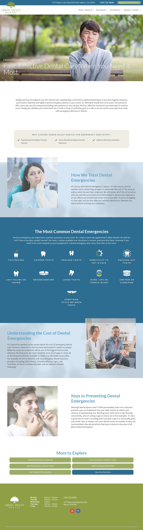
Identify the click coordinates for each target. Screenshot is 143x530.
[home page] (11, 6)
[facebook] (78, 503)
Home (81, 9)
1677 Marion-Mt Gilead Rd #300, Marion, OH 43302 (73, 2)
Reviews (127, 9)
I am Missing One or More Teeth (113, 458)
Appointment (129, 2)
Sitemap (25, 524)
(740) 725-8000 (107, 3)
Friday (32, 499)
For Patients (116, 9)
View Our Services (114, 464)
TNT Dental (62, 524)
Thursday (34, 496)
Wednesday (34, 494)
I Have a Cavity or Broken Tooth (71, 458)
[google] (72, 503)
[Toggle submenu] (93, 9)
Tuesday (33, 492)
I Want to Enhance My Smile (29, 464)
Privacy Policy (33, 524)
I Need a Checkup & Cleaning (29, 458)
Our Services (102, 9)
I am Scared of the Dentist (72, 464)
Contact (136, 9)
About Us (90, 9)
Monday (33, 490)
